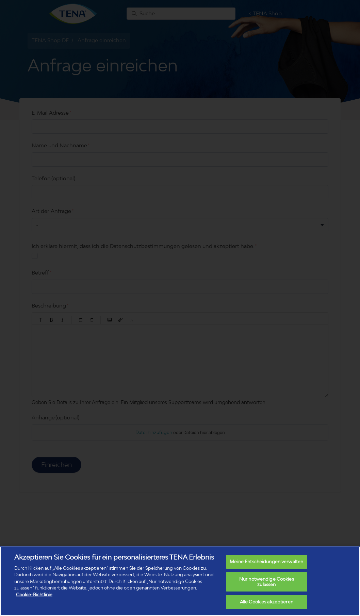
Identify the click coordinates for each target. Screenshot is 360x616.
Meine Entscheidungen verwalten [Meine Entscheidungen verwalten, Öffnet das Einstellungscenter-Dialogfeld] (266, 561)
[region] (180, 581)
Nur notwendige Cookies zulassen (266, 581)
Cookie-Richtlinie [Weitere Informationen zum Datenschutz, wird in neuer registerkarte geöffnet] (34, 594)
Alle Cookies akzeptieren (266, 601)
